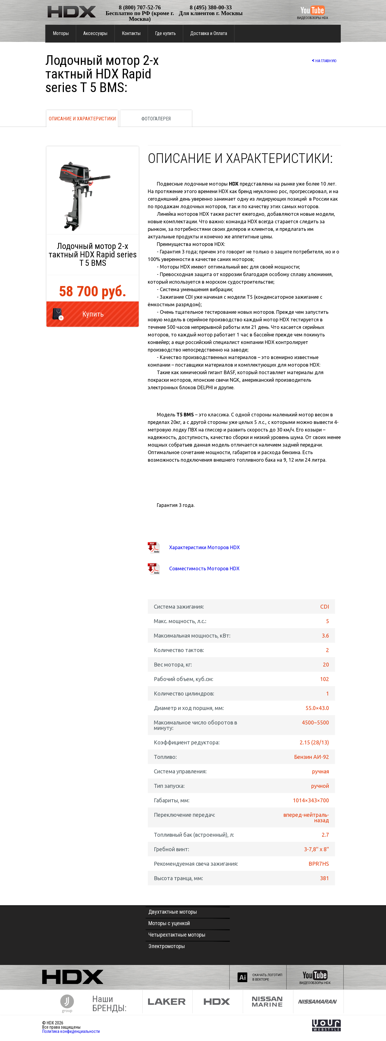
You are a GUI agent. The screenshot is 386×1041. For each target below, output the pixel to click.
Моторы (61, 33)
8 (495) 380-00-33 (211, 7)
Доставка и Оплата (208, 33)
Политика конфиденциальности (71, 1031)
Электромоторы (166, 946)
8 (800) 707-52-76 (140, 7)
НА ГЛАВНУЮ (324, 60)
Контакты (131, 33)
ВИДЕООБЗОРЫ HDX (312, 18)
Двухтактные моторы (172, 912)
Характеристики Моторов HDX (204, 547)
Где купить (165, 33)
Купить (93, 314)
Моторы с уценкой (169, 923)
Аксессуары (95, 33)
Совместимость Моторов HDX (204, 568)
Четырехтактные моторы (176, 934)
